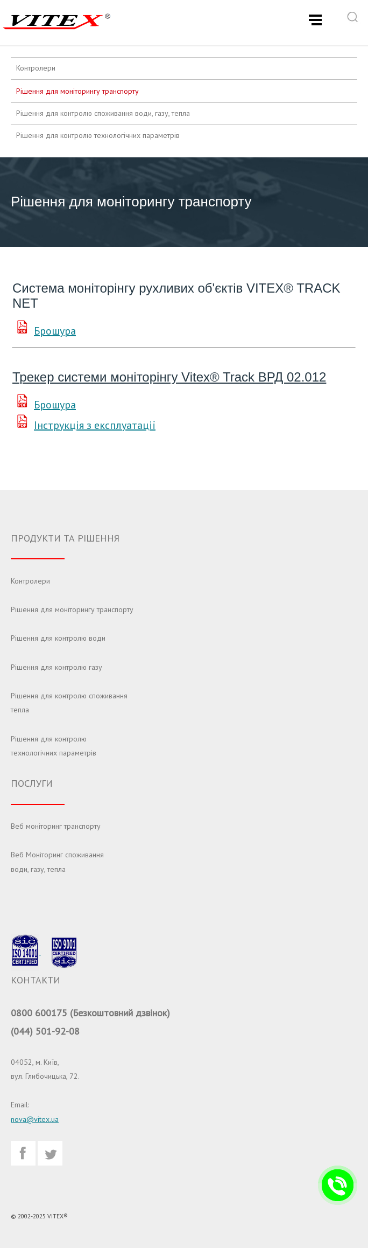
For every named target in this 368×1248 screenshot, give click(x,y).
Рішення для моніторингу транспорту (77, 91)
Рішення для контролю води (58, 638)
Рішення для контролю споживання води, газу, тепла (103, 113)
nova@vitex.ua (35, 1119)
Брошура (55, 331)
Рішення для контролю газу (56, 667)
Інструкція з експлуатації (94, 425)
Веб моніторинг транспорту (56, 826)
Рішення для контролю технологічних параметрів (98, 135)
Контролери (35, 68)
